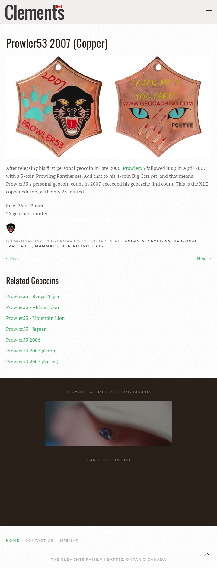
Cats (98, 246)
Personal (186, 241)
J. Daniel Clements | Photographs (108, 392)
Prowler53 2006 (23, 339)
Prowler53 (134, 168)
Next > (204, 258)
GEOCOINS (159, 241)
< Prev (13, 258)
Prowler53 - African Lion (32, 307)
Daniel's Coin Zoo (109, 460)
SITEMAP (69, 540)
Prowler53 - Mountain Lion (35, 318)
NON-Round (75, 246)
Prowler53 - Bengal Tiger (32, 296)
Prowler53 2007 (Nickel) (32, 361)
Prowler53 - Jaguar (26, 329)
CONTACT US (39, 540)
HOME (12, 540)
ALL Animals (130, 241)
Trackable (19, 246)
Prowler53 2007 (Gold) (30, 350)
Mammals (46, 246)
